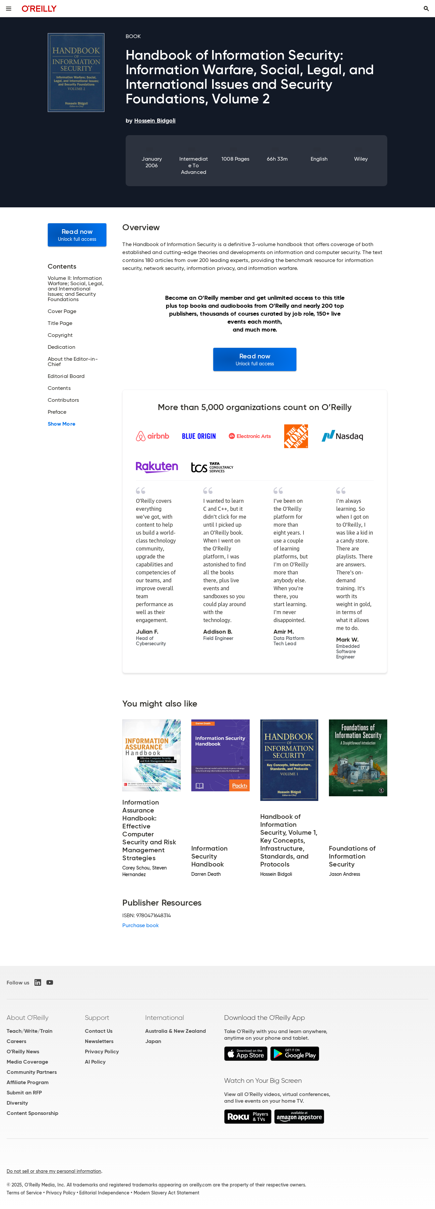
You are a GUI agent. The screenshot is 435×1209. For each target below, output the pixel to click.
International (164, 1018)
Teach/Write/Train (29, 1030)
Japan (153, 1041)
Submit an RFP (24, 1092)
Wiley (361, 159)
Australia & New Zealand (175, 1030)
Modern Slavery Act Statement (166, 1193)
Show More (61, 424)
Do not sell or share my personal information (54, 1171)
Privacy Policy (102, 1051)
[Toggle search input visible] (426, 9)
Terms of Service (24, 1193)
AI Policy (95, 1061)
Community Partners (32, 1072)
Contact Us (98, 1030)
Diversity (17, 1102)
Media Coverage (27, 1061)
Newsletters (99, 1041)
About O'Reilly (27, 1018)
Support (97, 1018)
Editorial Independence (104, 1193)
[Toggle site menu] (9, 9)
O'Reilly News (23, 1051)
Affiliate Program (28, 1082)
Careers (16, 1041)
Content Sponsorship (32, 1113)
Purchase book (140, 925)
